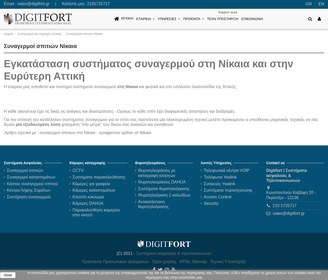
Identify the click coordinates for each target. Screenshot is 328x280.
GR (309, 4)
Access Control (217, 197)
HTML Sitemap (193, 261)
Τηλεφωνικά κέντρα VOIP (227, 170)
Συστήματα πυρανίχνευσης (228, 190)
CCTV (78, 170)
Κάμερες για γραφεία (91, 184)
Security (211, 203)
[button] (145, 19)
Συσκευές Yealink (219, 184)
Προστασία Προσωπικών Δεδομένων (115, 261)
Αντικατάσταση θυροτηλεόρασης (153, 204)
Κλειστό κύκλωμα (88, 197)
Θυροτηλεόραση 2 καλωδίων (164, 195)
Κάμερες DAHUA (88, 203)
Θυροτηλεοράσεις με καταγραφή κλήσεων (157, 173)
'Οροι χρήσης (164, 261)
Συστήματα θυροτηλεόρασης (164, 188)
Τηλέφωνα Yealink (220, 177)
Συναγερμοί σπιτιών (25, 170)
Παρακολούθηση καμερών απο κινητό (96, 212)
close (8, 275)
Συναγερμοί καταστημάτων (31, 177)
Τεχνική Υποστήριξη (228, 261)
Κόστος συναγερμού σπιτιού (32, 184)
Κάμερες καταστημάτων (94, 190)
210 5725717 (284, 205)
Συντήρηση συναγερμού (28, 197)
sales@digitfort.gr (33, 4)
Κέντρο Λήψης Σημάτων (28, 190)
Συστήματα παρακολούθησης (99, 177)
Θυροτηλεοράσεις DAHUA (162, 182)
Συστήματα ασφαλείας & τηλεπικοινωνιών (173, 253)
